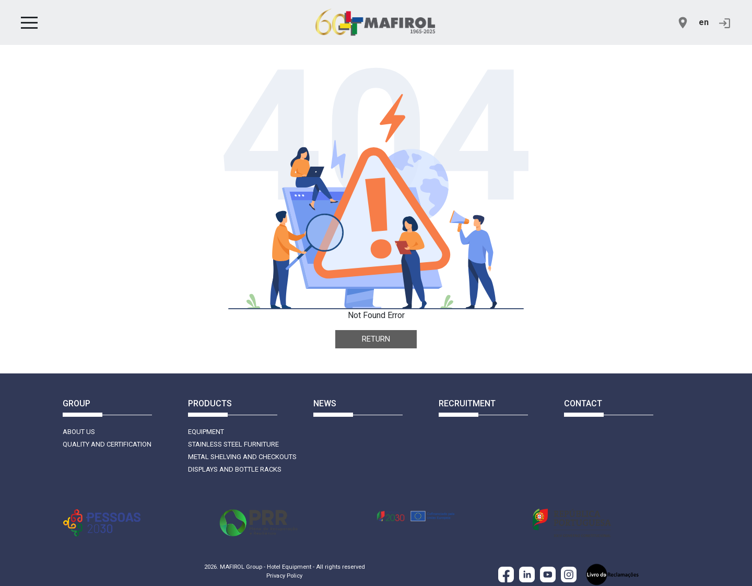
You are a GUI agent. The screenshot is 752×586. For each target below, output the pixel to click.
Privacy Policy (284, 575)
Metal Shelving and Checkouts (242, 457)
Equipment (206, 432)
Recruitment (467, 403)
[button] (29, 22)
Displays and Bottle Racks (234, 469)
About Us (79, 432)
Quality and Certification (107, 444)
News (324, 403)
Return (376, 339)
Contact (583, 403)
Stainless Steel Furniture (233, 444)
